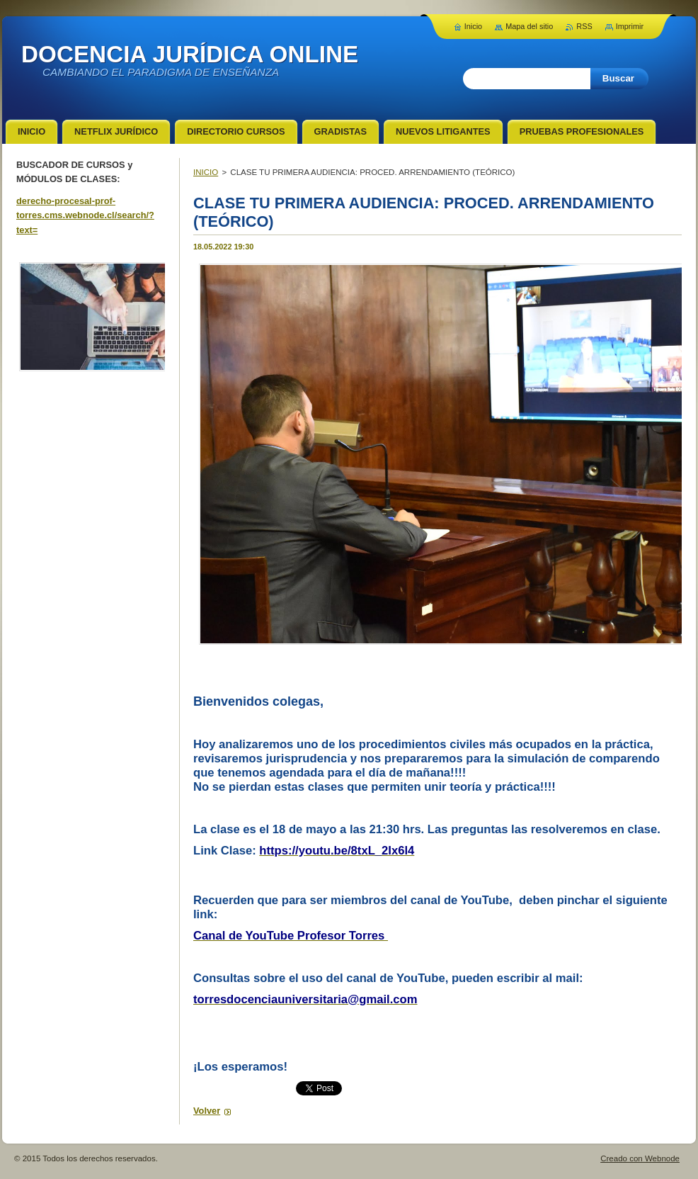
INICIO (205, 172)
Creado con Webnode (640, 1158)
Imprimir (629, 26)
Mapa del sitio (529, 26)
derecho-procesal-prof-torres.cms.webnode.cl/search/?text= (85, 215)
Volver (206, 1110)
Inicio (473, 26)
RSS (584, 26)
